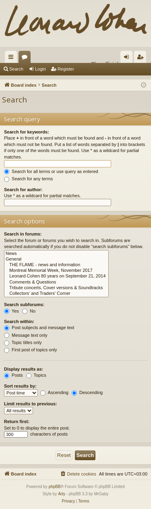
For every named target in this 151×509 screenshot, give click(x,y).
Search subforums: (24, 304)
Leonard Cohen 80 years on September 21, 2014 (56, 276)
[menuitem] (78, 473)
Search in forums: (23, 234)
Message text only (26, 335)
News (56, 254)
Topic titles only (22, 342)
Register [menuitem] (142, 58)
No (28, 311)
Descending (87, 392)
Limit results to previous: (30, 403)
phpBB (55, 486)
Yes (11, 311)
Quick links (12, 58)
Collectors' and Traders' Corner (56, 293)
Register (66, 69)
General (56, 259)
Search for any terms (28, 178)
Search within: (19, 321)
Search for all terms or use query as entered (51, 171)
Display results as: (23, 369)
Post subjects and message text (39, 327)
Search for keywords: (26, 131)
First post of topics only (30, 349)
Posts (13, 375)
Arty (61, 494)
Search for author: (23, 189)
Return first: (16, 421)
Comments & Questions (56, 282)
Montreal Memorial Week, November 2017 (56, 270)
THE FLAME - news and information (56, 265)
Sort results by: (20, 386)
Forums (26, 58)
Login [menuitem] (128, 58)
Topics (36, 375)
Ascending (54, 392)
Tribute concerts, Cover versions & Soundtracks (56, 288)
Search (16, 69)
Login (40, 69)
